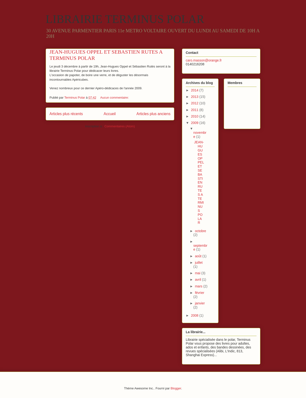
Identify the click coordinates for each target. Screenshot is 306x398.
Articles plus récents (66, 114)
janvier (200, 303)
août (198, 256)
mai (198, 273)
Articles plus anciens (153, 114)
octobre (200, 231)
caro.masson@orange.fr (204, 60)
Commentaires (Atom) (119, 126)
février (199, 293)
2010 (195, 116)
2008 (195, 315)
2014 (195, 90)
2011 (195, 110)
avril (198, 279)
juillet (198, 262)
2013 (195, 97)
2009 (195, 123)
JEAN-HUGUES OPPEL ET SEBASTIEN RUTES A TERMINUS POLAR (199, 182)
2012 (195, 103)
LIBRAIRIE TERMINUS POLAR (125, 19)
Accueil (110, 114)
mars (199, 286)
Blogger (176, 388)
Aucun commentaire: (115, 97)
